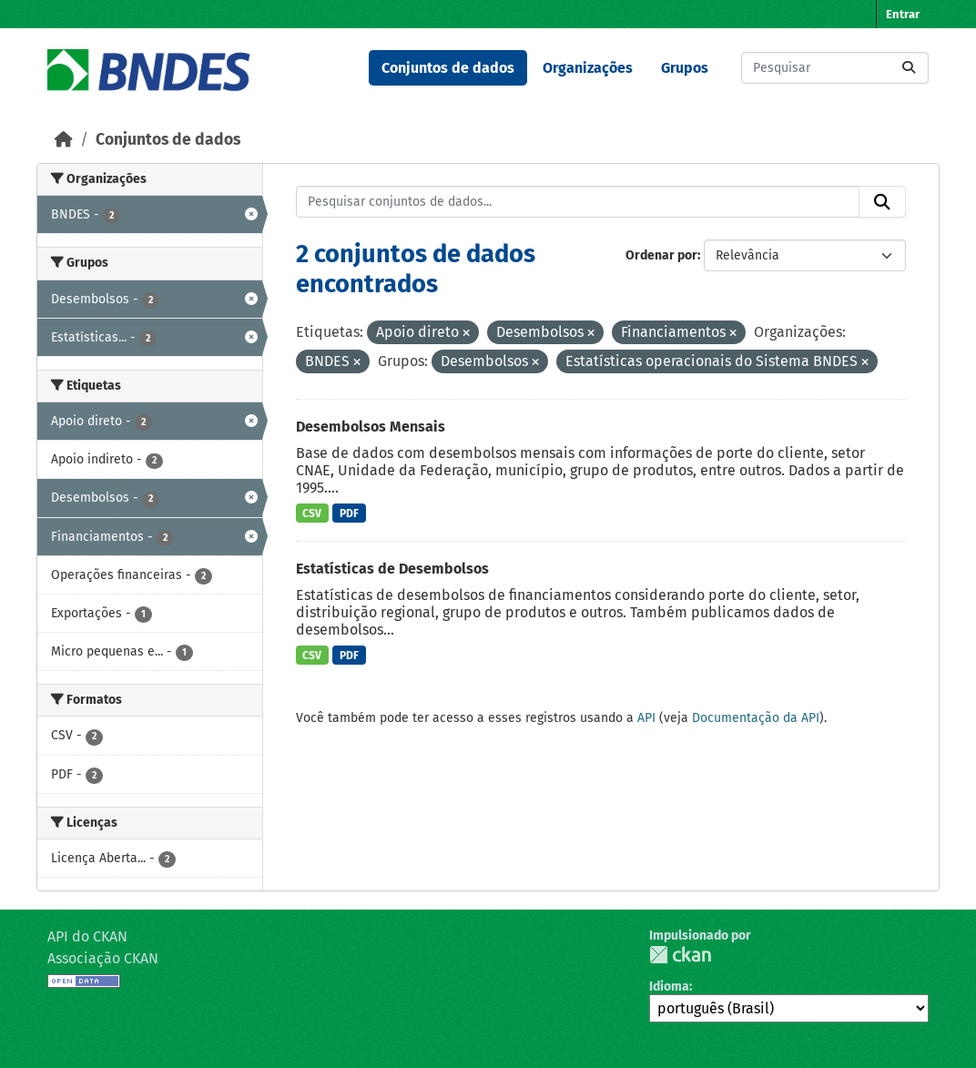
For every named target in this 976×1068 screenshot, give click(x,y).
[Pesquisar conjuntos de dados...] (835, 68)
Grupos (684, 67)
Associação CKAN (102, 958)
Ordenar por (661, 255)
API (646, 718)
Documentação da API (755, 718)
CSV (311, 513)
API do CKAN (87, 936)
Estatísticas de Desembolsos (392, 568)
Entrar (903, 14)
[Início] (64, 139)
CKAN (680, 954)
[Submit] (908, 68)
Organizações (588, 67)
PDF (349, 513)
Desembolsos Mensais (370, 426)
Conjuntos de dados (447, 67)
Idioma (669, 986)
